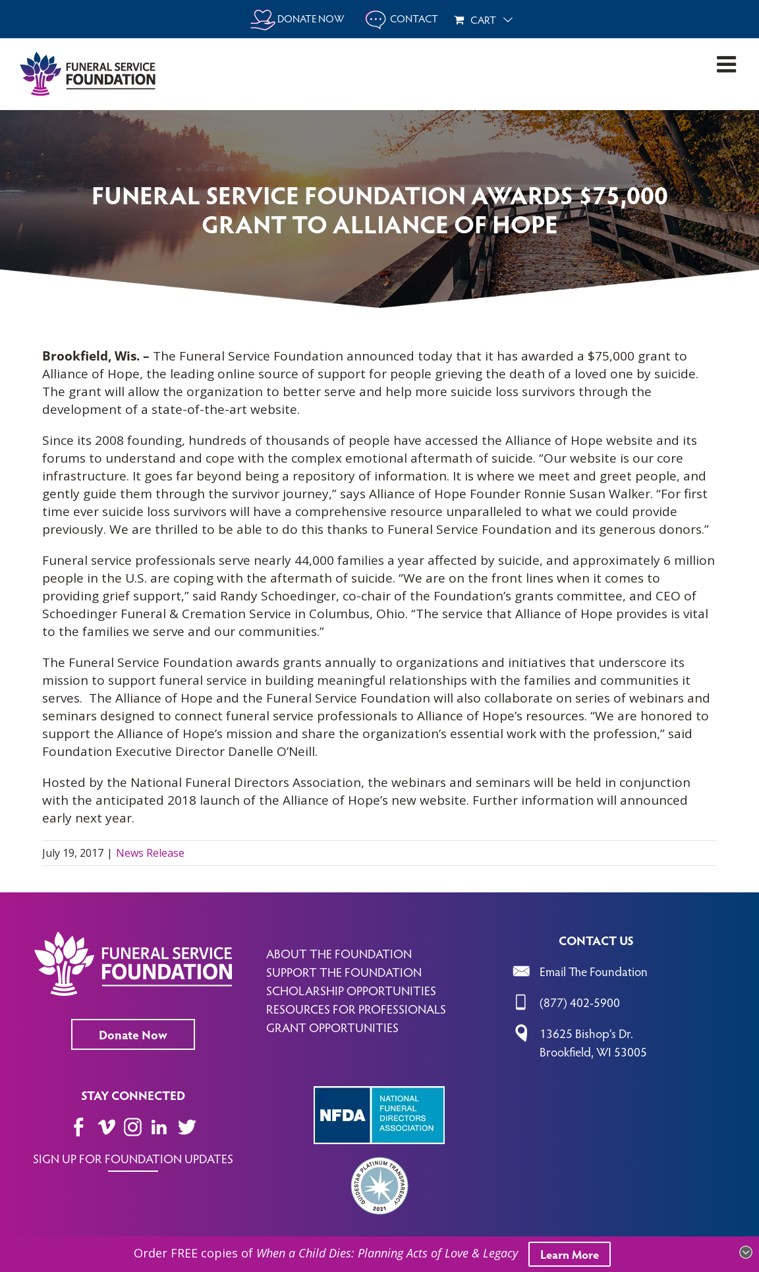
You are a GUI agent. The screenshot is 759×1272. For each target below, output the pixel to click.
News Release (150, 853)
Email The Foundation (594, 970)
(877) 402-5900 (580, 1001)
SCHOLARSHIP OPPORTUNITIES (351, 989)
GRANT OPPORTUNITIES (332, 1026)
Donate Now (133, 1034)
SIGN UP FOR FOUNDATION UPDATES (133, 1158)
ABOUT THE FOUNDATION (339, 953)
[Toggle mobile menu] (728, 64)
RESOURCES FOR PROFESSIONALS (356, 1008)
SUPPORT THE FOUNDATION (344, 971)
